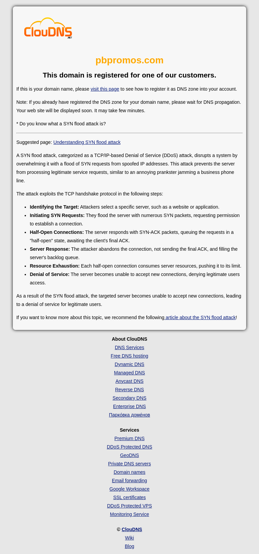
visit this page (105, 89)
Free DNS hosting (129, 356)
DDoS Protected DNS (129, 447)
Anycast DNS (129, 381)
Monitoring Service (129, 514)
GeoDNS (129, 455)
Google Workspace (130, 489)
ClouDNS (132, 529)
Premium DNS (129, 438)
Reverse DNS (129, 389)
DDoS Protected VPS (129, 506)
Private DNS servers (129, 463)
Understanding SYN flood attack (86, 142)
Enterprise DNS (129, 406)
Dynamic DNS (129, 364)
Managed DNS (129, 372)
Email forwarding (129, 480)
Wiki (129, 538)
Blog (129, 546)
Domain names (129, 472)
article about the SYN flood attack (200, 317)
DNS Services (129, 347)
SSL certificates (129, 497)
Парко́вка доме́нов (129, 415)
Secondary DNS (129, 398)
